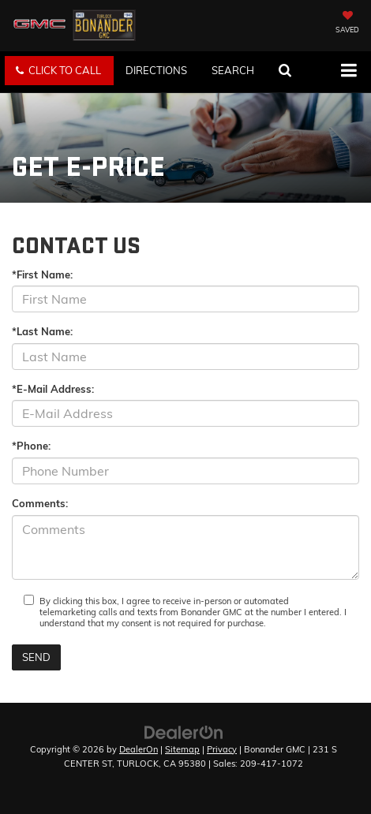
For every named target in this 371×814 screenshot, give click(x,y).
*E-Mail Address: (53, 389)
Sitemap (182, 749)
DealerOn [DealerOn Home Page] (138, 749)
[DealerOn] (184, 731)
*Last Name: (42, 331)
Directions (156, 70)
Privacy (222, 749)
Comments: (40, 503)
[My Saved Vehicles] (347, 23)
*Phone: (31, 445)
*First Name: (42, 274)
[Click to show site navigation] (348, 71)
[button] (59, 70)
